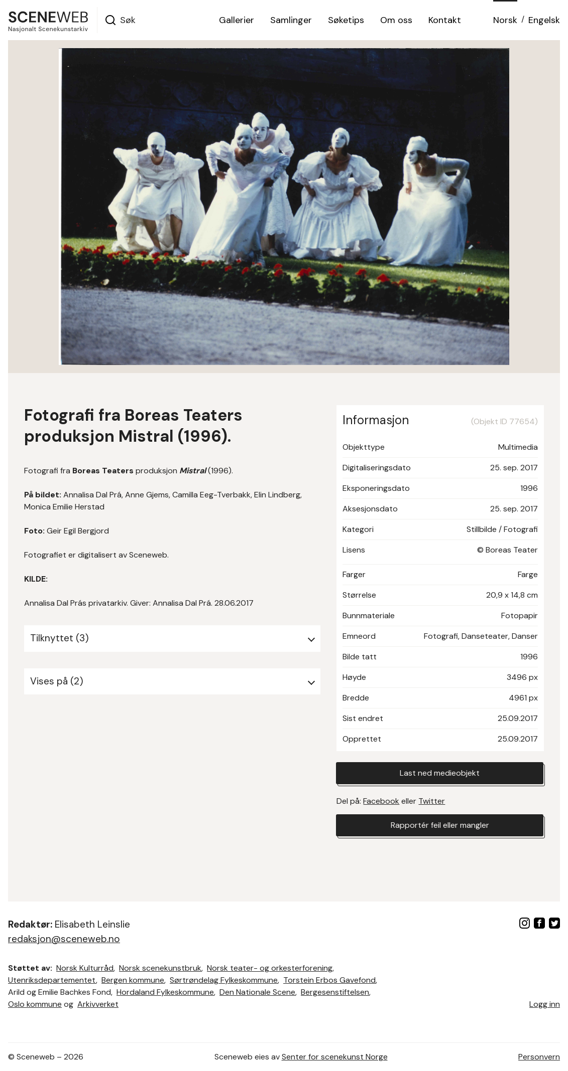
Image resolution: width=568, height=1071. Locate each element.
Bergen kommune (132, 980)
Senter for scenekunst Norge (335, 1056)
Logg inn (544, 1004)
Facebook (381, 801)
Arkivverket (98, 1004)
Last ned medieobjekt (440, 773)
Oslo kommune (35, 1004)
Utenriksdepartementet (52, 980)
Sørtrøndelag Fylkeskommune (224, 980)
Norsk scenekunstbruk (160, 968)
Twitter (431, 801)
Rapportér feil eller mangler (440, 825)
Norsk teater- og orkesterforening (269, 968)
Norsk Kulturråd (84, 968)
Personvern (539, 1056)
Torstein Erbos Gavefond (329, 980)
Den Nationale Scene (257, 992)
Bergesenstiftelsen (335, 992)
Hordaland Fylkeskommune (165, 992)
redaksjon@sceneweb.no (64, 939)
